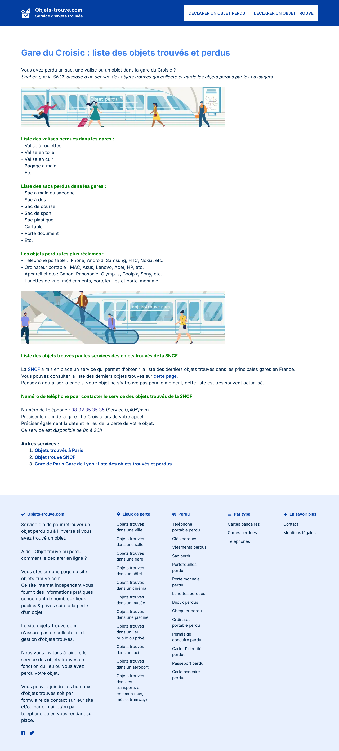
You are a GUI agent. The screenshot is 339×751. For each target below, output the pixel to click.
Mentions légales (299, 532)
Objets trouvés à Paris (59, 450)
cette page (165, 376)
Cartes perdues (242, 532)
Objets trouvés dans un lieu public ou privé (131, 632)
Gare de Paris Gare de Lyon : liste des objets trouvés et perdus (103, 463)
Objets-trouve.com (58, 10)
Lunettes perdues (188, 593)
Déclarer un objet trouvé (284, 13)
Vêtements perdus (189, 547)
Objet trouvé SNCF (55, 457)
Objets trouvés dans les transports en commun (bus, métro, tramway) (132, 687)
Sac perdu (181, 555)
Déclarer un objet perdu (217, 13)
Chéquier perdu (187, 610)
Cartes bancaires (244, 524)
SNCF (34, 369)
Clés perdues (184, 538)
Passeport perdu (187, 663)
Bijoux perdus (185, 602)
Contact (290, 524)
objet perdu (33, 531)
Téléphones (239, 541)
